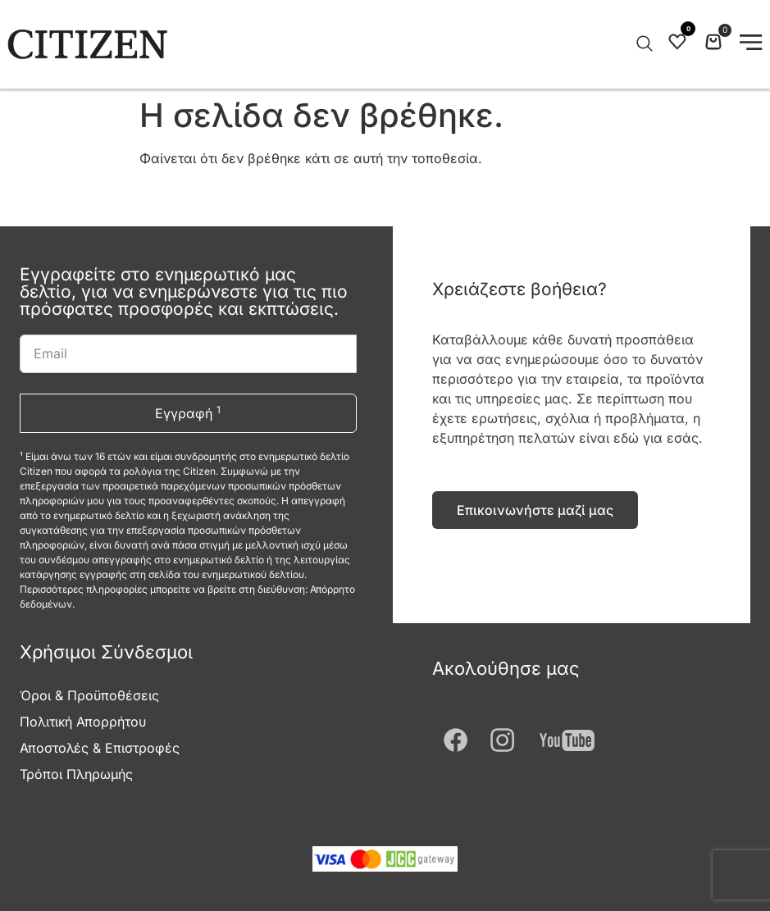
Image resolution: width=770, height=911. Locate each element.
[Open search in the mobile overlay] (643, 44)
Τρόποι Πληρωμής (76, 774)
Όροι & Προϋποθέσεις (89, 695)
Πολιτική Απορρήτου (83, 721)
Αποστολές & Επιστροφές (100, 748)
